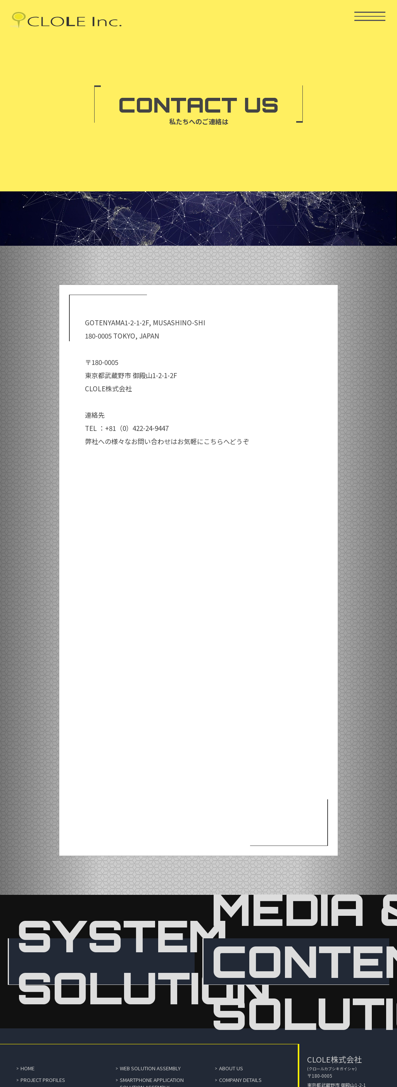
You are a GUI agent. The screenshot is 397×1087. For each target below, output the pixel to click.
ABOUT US (231, 1068)
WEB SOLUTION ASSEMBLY (150, 1068)
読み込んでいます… (198, 640)
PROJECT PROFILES (43, 1080)
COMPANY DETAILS (240, 1080)
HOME (28, 1068)
